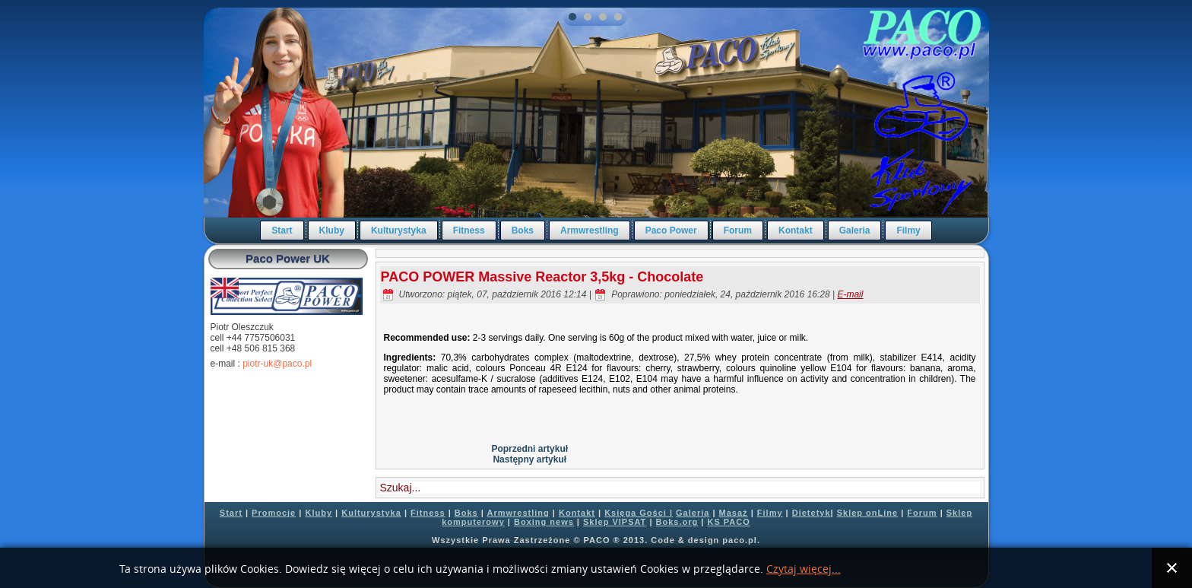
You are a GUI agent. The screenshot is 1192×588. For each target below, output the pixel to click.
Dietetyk (811, 512)
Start (281, 230)
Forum (738, 230)
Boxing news (544, 521)
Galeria (854, 230)
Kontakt (795, 230)
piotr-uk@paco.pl (277, 363)
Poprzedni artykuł (529, 448)
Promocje (274, 512)
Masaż (733, 512)
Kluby (331, 230)
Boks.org (677, 521)
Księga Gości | (638, 512)
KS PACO (728, 521)
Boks (523, 230)
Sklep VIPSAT (614, 521)
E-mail (850, 294)
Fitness (469, 230)
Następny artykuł (529, 459)
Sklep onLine (867, 512)
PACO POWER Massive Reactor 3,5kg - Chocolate (542, 276)
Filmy (908, 230)
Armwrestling (589, 230)
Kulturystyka (398, 230)
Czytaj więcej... (803, 569)
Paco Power (671, 230)
